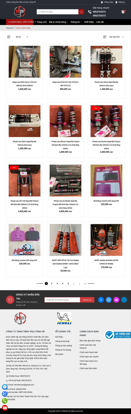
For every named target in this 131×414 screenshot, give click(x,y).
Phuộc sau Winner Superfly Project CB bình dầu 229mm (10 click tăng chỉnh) (66, 144)
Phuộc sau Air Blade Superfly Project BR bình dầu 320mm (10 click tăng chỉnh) (66, 204)
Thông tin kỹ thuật (62, 341)
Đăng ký (120, 2)
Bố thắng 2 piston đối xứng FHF (24, 260)
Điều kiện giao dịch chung (90, 341)
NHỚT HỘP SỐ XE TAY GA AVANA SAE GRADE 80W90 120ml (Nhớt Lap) (65, 263)
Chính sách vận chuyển (89, 357)
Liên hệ (99, 22)
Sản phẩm (59, 354)
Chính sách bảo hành (88, 368)
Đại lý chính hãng (58, 22)
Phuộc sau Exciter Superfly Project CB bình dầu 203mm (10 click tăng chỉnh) (106, 144)
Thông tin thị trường (63, 350)
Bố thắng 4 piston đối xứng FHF (106, 201)
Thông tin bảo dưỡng (63, 346)
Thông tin (76, 22)
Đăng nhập (107, 2)
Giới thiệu (89, 22)
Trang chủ (42, 22)
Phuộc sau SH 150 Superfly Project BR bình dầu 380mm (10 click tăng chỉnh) (25, 204)
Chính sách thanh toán (89, 352)
